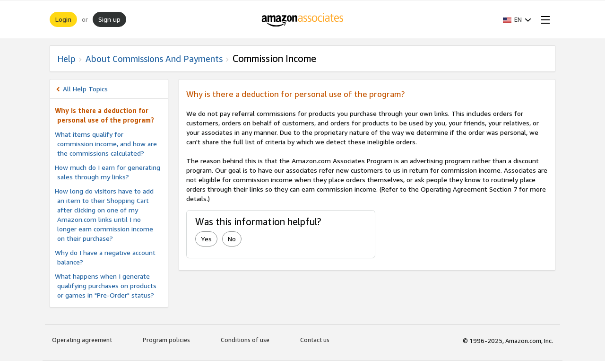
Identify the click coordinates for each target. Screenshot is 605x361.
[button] (517, 19)
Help (66, 58)
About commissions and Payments (154, 58)
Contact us (314, 339)
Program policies (166, 339)
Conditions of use (245, 339)
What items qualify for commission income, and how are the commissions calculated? (106, 143)
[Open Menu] (543, 19)
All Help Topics (85, 89)
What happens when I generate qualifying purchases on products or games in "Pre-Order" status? (105, 285)
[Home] (302, 19)
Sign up (109, 19)
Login (63, 19)
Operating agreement (82, 339)
